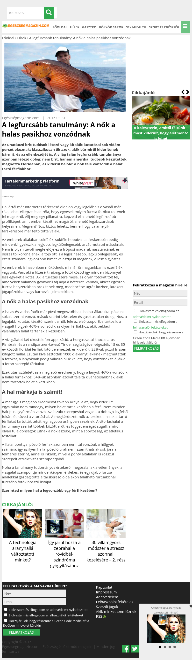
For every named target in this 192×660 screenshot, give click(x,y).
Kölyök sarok (111, 27)
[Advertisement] (161, 65)
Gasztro (89, 27)
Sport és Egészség (164, 27)
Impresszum (106, 592)
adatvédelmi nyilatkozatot (152, 317)
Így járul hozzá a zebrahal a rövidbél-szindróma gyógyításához (64, 551)
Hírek (74, 27)
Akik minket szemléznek (116, 611)
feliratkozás (146, 348)
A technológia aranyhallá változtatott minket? (22, 548)
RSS (101, 616)
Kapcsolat (104, 587)
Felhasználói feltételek (115, 601)
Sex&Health (136, 27)
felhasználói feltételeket (150, 327)
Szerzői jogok (107, 606)
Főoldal (60, 27)
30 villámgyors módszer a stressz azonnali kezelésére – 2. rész (106, 548)
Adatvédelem (107, 596)
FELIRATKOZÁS (21, 632)
